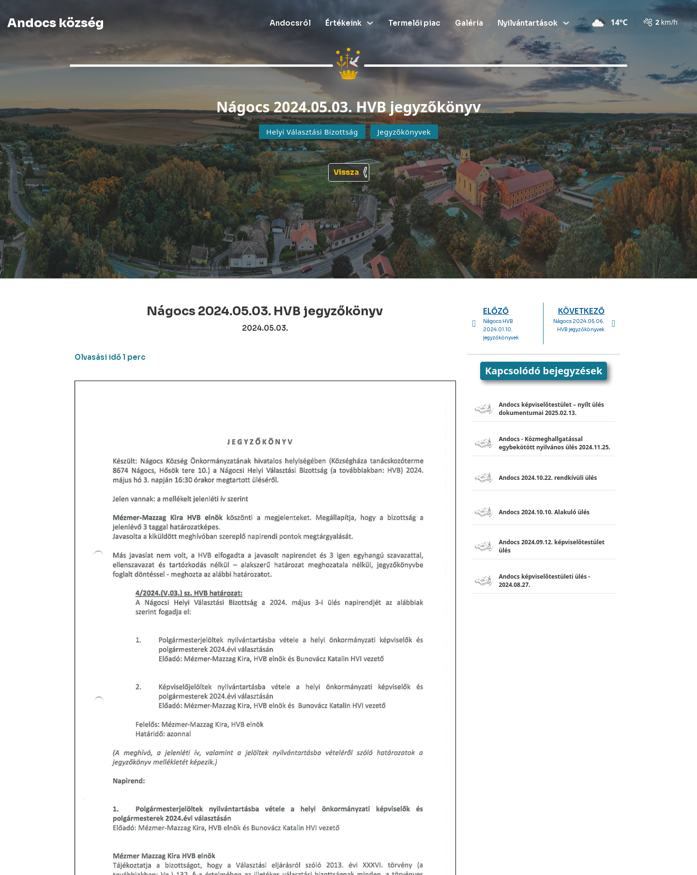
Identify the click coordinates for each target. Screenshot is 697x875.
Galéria (469, 23)
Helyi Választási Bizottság (312, 132)
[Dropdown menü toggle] (370, 23)
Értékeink (343, 23)
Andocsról (290, 23)
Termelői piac (414, 23)
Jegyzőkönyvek (404, 132)
